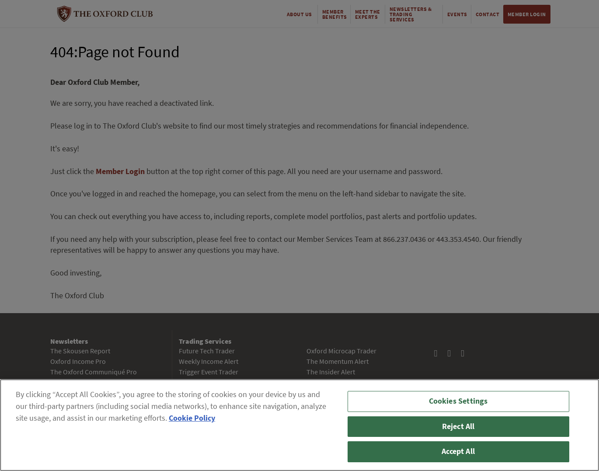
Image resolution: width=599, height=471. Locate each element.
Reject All (458, 426)
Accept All (458, 451)
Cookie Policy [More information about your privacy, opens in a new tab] (192, 418)
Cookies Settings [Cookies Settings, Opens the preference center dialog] (458, 401)
